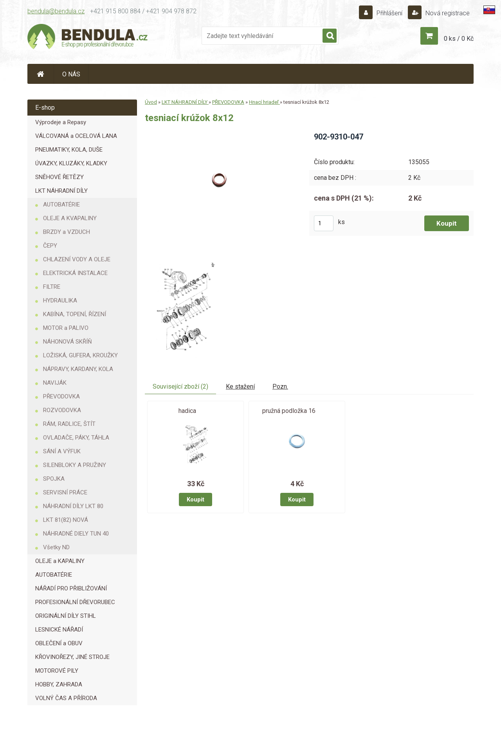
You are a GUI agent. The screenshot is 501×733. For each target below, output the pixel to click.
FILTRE (51, 286)
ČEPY (50, 245)
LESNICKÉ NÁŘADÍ (59, 629)
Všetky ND (56, 547)
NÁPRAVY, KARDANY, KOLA (78, 369)
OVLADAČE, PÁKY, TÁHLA (76, 437)
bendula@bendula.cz (56, 11)
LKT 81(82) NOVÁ (65, 519)
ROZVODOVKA (62, 410)
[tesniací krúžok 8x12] (220, 134)
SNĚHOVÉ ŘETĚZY (59, 177)
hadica (187, 410)
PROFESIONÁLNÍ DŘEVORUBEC (75, 602)
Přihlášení (389, 13)
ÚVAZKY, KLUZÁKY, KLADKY (71, 163)
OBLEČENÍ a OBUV (59, 643)
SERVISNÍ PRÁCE (65, 492)
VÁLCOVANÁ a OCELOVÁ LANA (76, 135)
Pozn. (280, 386)
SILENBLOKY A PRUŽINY (74, 465)
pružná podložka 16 (288, 410)
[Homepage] (41, 74)
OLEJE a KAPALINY (60, 561)
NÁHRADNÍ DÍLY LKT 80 (73, 506)
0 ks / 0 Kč (459, 38)
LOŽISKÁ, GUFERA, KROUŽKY (80, 355)
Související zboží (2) (180, 386)
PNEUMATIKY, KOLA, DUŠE (69, 149)
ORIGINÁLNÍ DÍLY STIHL (65, 615)
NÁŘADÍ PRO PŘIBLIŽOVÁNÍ (71, 588)
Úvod (151, 102)
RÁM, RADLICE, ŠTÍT (69, 423)
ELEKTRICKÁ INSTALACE (75, 273)
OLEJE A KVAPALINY (70, 218)
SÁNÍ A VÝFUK (62, 451)
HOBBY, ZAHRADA (58, 684)
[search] (330, 36)
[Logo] (88, 37)
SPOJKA (54, 478)
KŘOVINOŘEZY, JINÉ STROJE (72, 657)
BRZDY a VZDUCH (66, 231)
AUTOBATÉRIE (61, 204)
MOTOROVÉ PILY (56, 670)
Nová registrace (447, 13)
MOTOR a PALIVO (65, 327)
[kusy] (323, 223)
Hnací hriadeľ (264, 102)
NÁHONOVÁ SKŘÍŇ (67, 341)
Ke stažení (240, 386)
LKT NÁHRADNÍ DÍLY (61, 190)
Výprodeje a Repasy (60, 122)
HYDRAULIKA (60, 300)
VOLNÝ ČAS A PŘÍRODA (66, 698)
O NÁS (71, 74)
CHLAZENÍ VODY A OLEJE (76, 259)
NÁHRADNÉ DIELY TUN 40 (76, 533)
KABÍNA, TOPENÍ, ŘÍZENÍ (74, 314)
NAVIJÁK (55, 382)
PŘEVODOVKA (61, 396)
